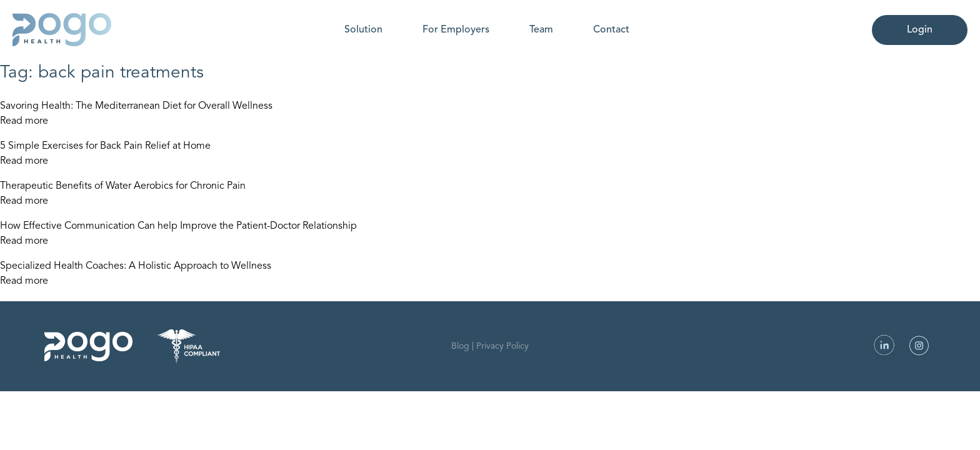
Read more (24, 121)
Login (919, 30)
